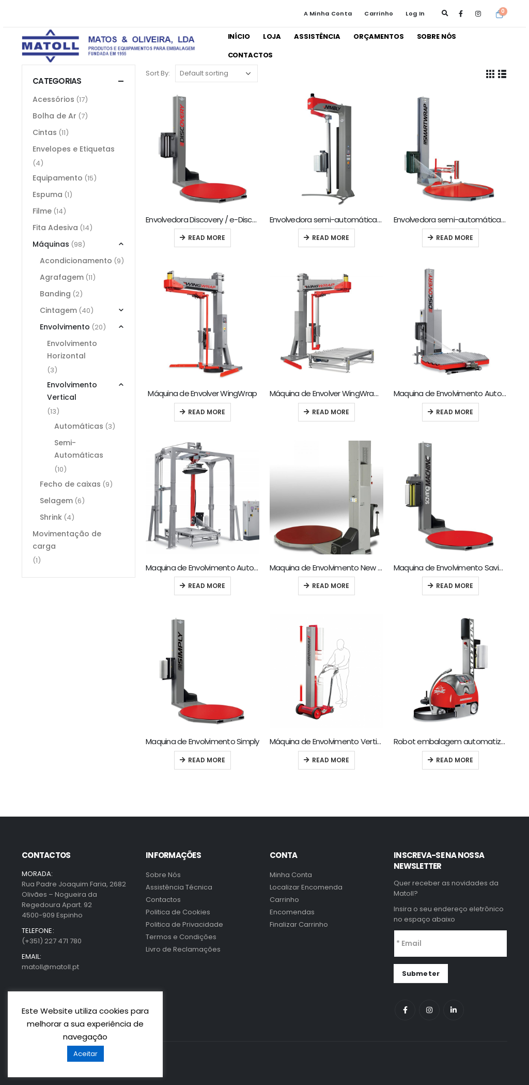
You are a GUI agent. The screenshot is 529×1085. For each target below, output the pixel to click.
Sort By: (158, 73)
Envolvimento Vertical (72, 391)
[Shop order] (216, 73)
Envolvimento (65, 327)
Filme (42, 211)
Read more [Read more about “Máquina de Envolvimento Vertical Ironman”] (330, 760)
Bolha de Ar (54, 116)
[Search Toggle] (444, 13)
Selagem (56, 500)
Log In (415, 13)
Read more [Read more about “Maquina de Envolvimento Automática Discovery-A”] (454, 412)
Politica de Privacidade (184, 924)
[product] (202, 149)
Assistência (317, 36)
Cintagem (58, 310)
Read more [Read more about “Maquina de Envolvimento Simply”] (206, 760)
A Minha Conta (328, 13)
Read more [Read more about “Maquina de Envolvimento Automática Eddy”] (206, 585)
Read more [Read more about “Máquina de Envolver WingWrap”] (206, 412)
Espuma (48, 194)
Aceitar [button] (85, 1054)
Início (239, 36)
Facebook (405, 1010)
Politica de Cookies (178, 912)
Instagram (429, 1010)
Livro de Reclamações (183, 949)
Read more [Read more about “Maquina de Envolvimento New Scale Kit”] (330, 585)
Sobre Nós (437, 36)
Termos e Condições (181, 937)
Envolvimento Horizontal (72, 349)
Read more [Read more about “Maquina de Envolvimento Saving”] (454, 585)
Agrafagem (62, 277)
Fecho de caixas (70, 484)
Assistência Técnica (179, 887)
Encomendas (292, 912)
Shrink (51, 517)
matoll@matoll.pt (50, 967)
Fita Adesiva (55, 227)
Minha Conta (291, 875)
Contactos (250, 55)
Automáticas (78, 426)
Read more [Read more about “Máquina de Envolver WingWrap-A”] (330, 412)
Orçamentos (378, 36)
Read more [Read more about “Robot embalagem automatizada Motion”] (454, 760)
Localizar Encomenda (306, 887)
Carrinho (378, 13)
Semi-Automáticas (78, 449)
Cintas (45, 132)
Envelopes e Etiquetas (74, 149)
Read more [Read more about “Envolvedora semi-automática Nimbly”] (330, 237)
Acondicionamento (76, 260)
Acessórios (53, 99)
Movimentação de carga (67, 540)
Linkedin (453, 1010)
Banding (55, 294)
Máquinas (51, 244)
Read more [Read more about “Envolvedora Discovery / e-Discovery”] (206, 237)
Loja (272, 36)
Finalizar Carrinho (299, 924)
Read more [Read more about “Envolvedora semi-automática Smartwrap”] (454, 237)
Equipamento (58, 178)
